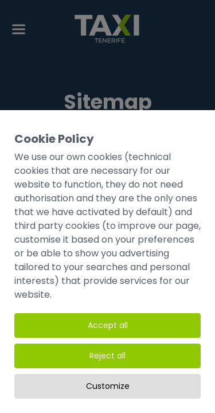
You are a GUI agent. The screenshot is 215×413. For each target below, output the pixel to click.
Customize (108, 386)
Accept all (108, 325)
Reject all (107, 355)
